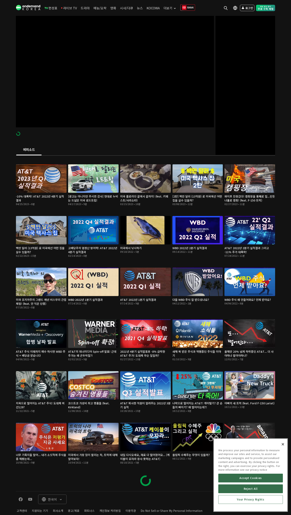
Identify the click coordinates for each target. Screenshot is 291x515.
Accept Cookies (250, 507)
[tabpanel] (145, 323)
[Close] (282, 473)
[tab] (29, 149)
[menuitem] (51, 8)
